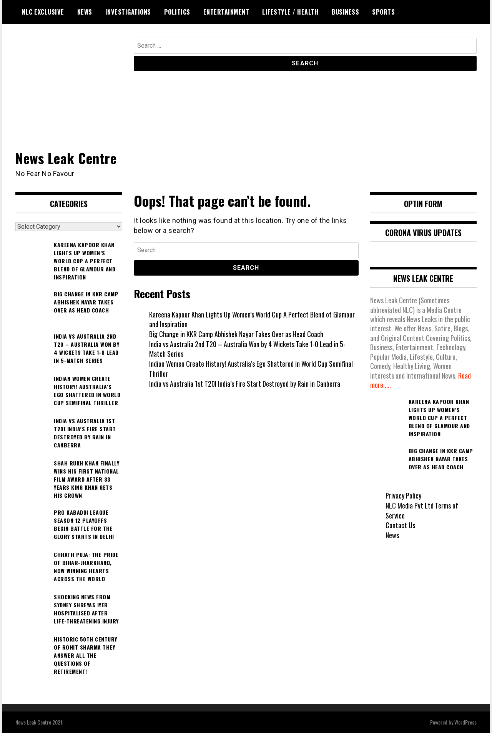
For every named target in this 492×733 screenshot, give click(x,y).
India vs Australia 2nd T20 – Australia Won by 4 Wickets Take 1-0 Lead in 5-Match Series (247, 349)
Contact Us (400, 525)
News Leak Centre (65, 158)
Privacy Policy (403, 495)
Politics (177, 12)
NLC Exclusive (43, 12)
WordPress (465, 722)
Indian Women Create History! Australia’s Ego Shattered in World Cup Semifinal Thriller (251, 369)
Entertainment (226, 12)
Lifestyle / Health (290, 12)
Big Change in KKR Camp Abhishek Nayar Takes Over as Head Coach (236, 334)
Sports (383, 12)
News (84, 12)
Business (345, 12)
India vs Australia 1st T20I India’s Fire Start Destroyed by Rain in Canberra (244, 384)
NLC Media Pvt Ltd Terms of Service (422, 510)
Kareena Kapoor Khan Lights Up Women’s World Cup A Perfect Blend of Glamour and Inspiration (252, 319)
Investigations (128, 12)
